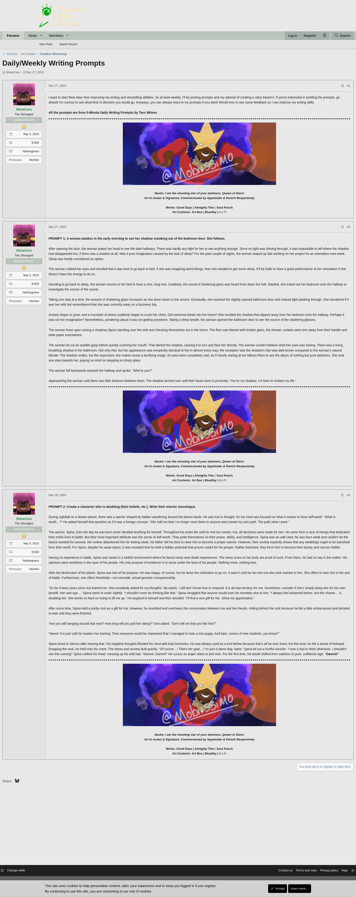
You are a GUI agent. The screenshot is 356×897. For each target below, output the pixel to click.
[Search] (306, 35)
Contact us (246, 870)
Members (92, 35)
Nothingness (67, 151)
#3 (312, 515)
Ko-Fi (222, 217)
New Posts (46, 44)
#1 (312, 85)
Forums (49, 35)
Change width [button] (56, 870)
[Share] (306, 86)
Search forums (68, 44)
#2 (312, 232)
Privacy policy (289, 870)
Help (305, 870)
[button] (77, 35)
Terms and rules (266, 870)
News (68, 35)
